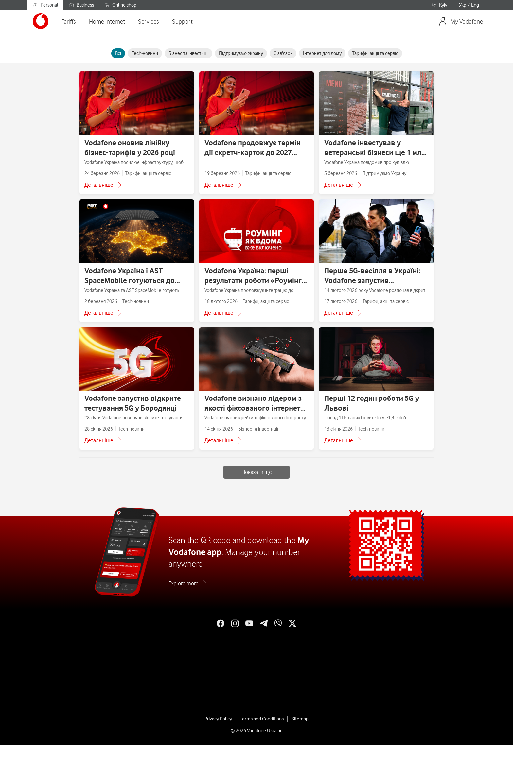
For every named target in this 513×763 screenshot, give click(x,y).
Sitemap (300, 719)
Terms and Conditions (262, 719)
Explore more (183, 583)
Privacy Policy (218, 719)
